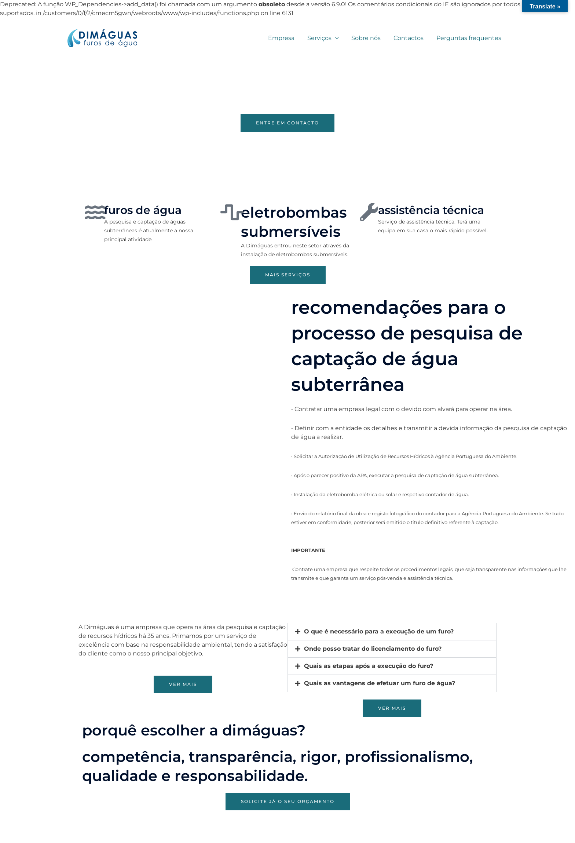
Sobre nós (368, 37)
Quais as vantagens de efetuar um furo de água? (379, 683)
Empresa (285, 37)
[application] (338, 37)
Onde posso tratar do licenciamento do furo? (373, 648)
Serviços (326, 37)
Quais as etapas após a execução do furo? (368, 665)
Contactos (410, 37)
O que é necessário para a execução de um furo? (379, 631)
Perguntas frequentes (469, 37)
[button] (392, 631)
